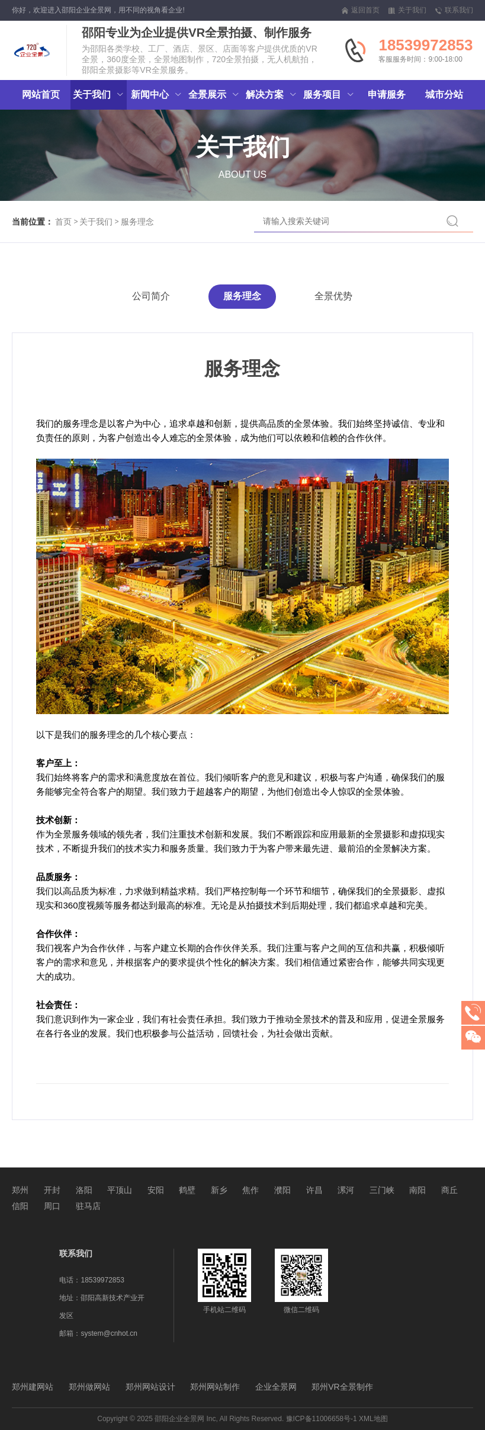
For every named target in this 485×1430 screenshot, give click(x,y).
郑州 (20, 1190)
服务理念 (137, 221)
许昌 (314, 1190)
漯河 (346, 1190)
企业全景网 (276, 1386)
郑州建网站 (32, 1386)
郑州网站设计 (150, 1386)
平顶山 (119, 1190)
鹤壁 (187, 1190)
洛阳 (84, 1190)
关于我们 (96, 221)
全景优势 (333, 296)
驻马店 (88, 1206)
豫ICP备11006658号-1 (321, 1419)
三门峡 (382, 1190)
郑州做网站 (89, 1386)
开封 (52, 1190)
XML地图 (373, 1419)
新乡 (219, 1190)
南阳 (417, 1190)
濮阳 (282, 1190)
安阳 (155, 1190)
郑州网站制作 (215, 1386)
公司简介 (151, 296)
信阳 (20, 1206)
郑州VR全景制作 (341, 1386)
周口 (52, 1206)
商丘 (449, 1190)
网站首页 (41, 94)
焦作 (250, 1190)
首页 (63, 221)
